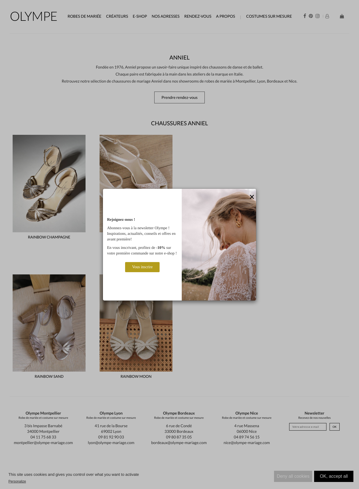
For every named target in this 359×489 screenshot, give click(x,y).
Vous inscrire (142, 267)
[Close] (252, 197)
